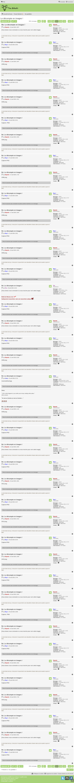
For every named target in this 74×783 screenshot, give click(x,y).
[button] (39, 21)
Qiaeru (16, 778)
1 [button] (44, 21)
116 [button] (53, 21)
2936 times (63, 385)
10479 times (63, 293)
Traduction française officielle (7, 778)
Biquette (55, 24)
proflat (5, 779)
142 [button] (69, 21)
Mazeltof (11, 779)
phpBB (9, 777)
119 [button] (64, 21)
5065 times (63, 31)
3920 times (61, 30)
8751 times (61, 292)
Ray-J (54, 42)
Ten (54, 285)
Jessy (54, 375)
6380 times (61, 384)
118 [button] (60, 21)
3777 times (63, 50)
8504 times (61, 49)
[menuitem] (3, 2)
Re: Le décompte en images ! (13, 25)
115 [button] (49, 21)
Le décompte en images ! (12, 18)
